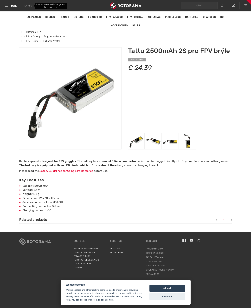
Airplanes (34, 17)
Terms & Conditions (84, 252)
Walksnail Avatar (51, 41)
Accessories (119, 25)
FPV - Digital (135, 17)
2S (40, 32)
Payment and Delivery (86, 248)
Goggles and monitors (55, 36)
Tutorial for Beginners (86, 260)
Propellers (173, 17)
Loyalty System (82, 263)
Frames (64, 17)
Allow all (167, 288)
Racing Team (116, 252)
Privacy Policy (82, 256)
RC (222, 17)
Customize (167, 296)
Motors (79, 17)
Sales (136, 25)
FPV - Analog (114, 17)
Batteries (191, 17)
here (111, 299)
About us (115, 248)
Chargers (209, 17)
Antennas (154, 17)
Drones (50, 17)
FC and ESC (95, 17)
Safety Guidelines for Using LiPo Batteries (66, 170)
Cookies (78, 267)
